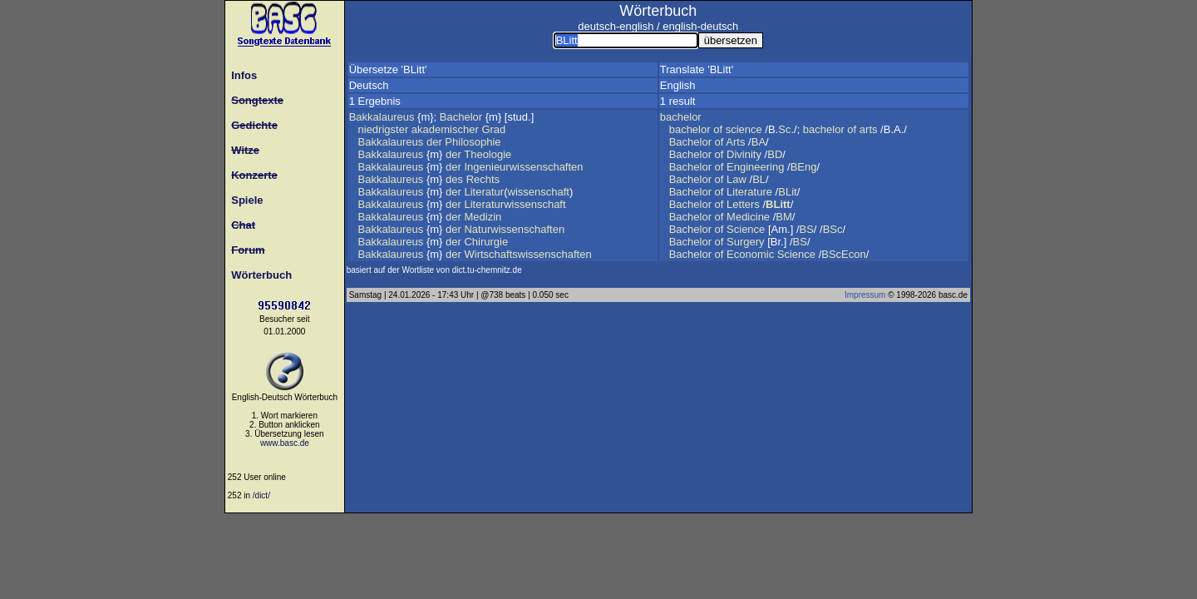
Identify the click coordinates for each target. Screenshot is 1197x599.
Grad (493, 129)
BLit (787, 192)
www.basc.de (284, 443)
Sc (784, 129)
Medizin (482, 216)
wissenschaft (538, 192)
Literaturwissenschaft (514, 204)
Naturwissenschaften (514, 229)
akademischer (445, 129)
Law (736, 179)
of (717, 129)
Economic (750, 254)
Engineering (755, 167)
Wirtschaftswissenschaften (527, 254)
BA (758, 142)
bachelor (681, 117)
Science (746, 229)
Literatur (484, 192)
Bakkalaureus (382, 117)
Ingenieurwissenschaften (523, 167)
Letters (743, 204)
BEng (804, 167)
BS (807, 229)
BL (759, 179)
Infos (241, 75)
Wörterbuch (258, 275)
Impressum (865, 295)
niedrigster (383, 129)
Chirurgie (486, 241)
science (744, 129)
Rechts (483, 179)
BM (784, 216)
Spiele (244, 200)
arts (869, 129)
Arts (735, 142)
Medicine (748, 216)
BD (774, 154)
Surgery (746, 241)
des (454, 179)
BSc (833, 229)
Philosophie (472, 142)
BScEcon (843, 254)
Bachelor (461, 117)
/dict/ (261, 495)
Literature (749, 192)
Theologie (487, 154)
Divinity (744, 154)
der (434, 142)
